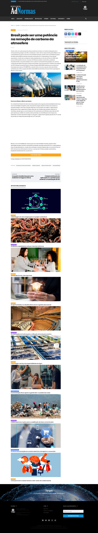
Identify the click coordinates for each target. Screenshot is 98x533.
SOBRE (68, 18)
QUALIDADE (19, 18)
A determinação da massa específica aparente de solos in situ (81, 78)
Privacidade (46, 512)
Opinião (18, 25)
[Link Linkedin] (69, 34)
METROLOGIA (38, 18)
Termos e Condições (48, 510)
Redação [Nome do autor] (74, 60)
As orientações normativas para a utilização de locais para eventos (31, 334)
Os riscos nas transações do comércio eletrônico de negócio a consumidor (33, 451)
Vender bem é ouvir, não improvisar (21, 275)
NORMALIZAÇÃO (29, 18)
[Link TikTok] (79, 34)
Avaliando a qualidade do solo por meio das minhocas (27, 246)
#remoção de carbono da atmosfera (23, 165)
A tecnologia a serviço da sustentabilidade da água (26, 363)
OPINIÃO (46, 18)
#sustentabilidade (56, 165)
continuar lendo (36, 155)
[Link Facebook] (65, 34)
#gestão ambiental (36, 165)
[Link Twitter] (72, 34)
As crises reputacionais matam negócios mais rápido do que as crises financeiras (81, 100)
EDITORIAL (53, 18)
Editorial (13, 244)
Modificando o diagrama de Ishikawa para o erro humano (81, 88)
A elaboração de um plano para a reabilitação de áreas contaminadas (32, 422)
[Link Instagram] (76, 34)
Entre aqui (84, 1)
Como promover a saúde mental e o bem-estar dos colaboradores (31, 481)
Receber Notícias (73, 516)
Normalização (14, 391)
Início (12, 25)
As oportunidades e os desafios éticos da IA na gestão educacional (31, 305)
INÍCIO (12, 18)
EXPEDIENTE (61, 18)
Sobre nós (45, 508)
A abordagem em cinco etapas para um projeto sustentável (29, 217)
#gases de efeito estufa (46, 165)
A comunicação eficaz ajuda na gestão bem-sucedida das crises (30, 393)
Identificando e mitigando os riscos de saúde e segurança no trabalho (75, 55)
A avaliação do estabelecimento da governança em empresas (81, 67)
